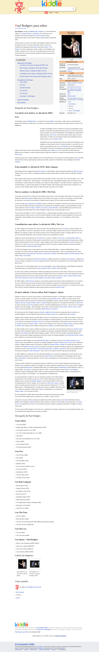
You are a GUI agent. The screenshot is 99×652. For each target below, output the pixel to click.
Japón (65, 275)
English (56, 12)
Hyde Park (50, 383)
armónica (72, 90)
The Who (65, 228)
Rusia (61, 275)
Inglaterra (40, 31)
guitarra (72, 89)
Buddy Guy (67, 253)
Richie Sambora (75, 253)
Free (68, 98)
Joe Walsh (55, 348)
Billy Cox (78, 238)
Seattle (56, 342)
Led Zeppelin (64, 146)
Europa (39, 268)
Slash (20, 255)
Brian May (32, 253)
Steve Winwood (53, 207)
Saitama (17, 391)
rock (58, 150)
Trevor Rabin (27, 255)
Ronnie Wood (42, 348)
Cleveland (54, 309)
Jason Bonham (71, 259)
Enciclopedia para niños (20, 28)
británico (29, 33)
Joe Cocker (44, 207)
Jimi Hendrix (40, 238)
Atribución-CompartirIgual (44, 629)
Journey (71, 242)
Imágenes (51, 12)
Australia (28, 302)
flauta (68, 92)
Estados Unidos (57, 139)
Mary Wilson (22, 358)
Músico (69, 82)
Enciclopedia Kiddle (42, 627)
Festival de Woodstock (41, 259)
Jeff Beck (38, 207)
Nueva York (80, 302)
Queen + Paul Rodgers (78, 99)
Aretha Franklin (49, 356)
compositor (74, 82)
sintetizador (78, 90)
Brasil (49, 277)
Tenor (68, 94)
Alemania (25, 277)
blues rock (73, 87)
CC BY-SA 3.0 (39, 646)
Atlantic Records (71, 96)
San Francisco (69, 342)
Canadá (29, 246)
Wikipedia (40, 648)
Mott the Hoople (78, 171)
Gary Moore (39, 253)
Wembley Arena (27, 346)
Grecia (53, 277)
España (66, 400)
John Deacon (27, 369)
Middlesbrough (71, 69)
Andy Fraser (53, 135)
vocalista (80, 82)
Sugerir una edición (60, 636)
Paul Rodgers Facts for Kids (33, 587)
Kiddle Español (18, 649)
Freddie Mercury (63, 367)
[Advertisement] (49, 18)
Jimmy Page (28, 203)
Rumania (35, 277)
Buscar (73, 9)
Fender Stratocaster (34, 350)
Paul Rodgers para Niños (22, 632)
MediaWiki (62, 648)
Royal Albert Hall (72, 335)
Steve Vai (61, 238)
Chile (21, 402)
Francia (30, 277)
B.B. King (30, 304)
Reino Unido (78, 69)
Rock (68, 87)
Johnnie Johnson (72, 307)
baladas (53, 150)
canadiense (36, 33)
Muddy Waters (46, 309)
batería (79, 89)
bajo (68, 90)
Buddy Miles (71, 238)
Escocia (23, 302)
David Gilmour (47, 253)
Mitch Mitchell (41, 340)
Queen (80, 58)
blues (48, 150)
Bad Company (73, 98)
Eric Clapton (31, 207)
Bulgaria (41, 277)
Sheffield (33, 381)
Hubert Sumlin (63, 307)
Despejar (70, 9)
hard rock (78, 87)
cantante (24, 33)
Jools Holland (24, 333)
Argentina (59, 277)
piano (75, 89)
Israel (45, 277)
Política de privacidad (44, 649)
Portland (61, 342)
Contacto (54, 649)
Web (46, 12)
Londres (71, 325)
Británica (69, 71)
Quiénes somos (33, 649)
